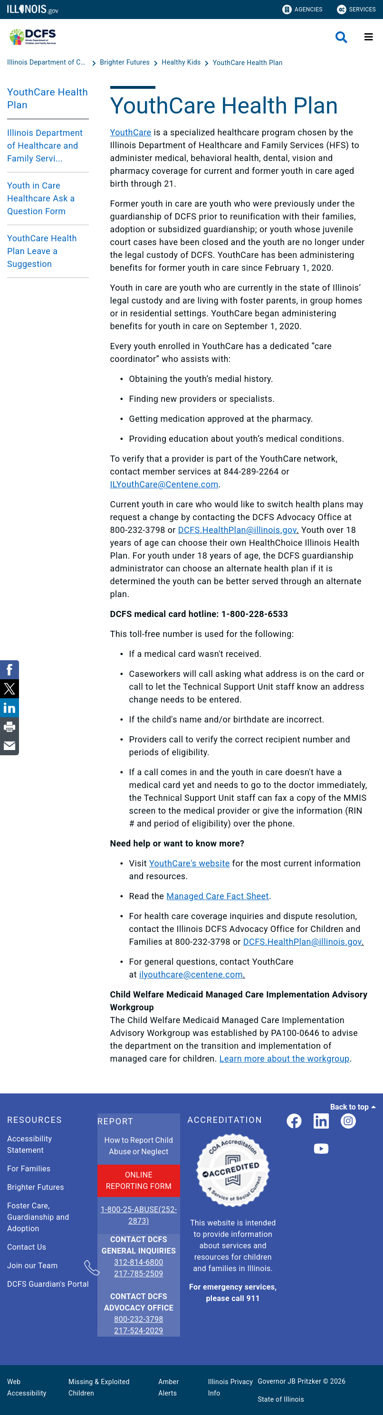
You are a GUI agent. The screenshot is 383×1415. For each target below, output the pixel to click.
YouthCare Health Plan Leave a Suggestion (42, 251)
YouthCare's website (189, 863)
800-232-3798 (138, 1319)
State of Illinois (281, 1399)
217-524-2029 (138, 1330)
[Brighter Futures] (126, 62)
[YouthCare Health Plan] (248, 62)
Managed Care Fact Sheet (217, 896)
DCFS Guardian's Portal (48, 1284)
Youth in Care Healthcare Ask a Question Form (41, 198)
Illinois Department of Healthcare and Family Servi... (45, 145)
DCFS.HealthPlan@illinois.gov (237, 530)
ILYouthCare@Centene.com (164, 484)
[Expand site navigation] (369, 37)
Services (356, 9)
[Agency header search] (341, 37)
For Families (28, 1168)
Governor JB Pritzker (289, 1381)
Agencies (302, 9)
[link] (294, 1121)
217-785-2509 (138, 1273)
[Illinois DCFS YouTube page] (321, 1149)
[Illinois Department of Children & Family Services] (48, 62)
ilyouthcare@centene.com (191, 974)
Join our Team (32, 1265)
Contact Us (26, 1247)
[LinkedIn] (321, 1121)
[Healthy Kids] (182, 62)
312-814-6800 (138, 1263)
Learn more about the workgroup (285, 1059)
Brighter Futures (35, 1187)
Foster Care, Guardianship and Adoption (38, 1217)
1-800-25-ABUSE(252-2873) (139, 1215)
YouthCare (131, 132)
